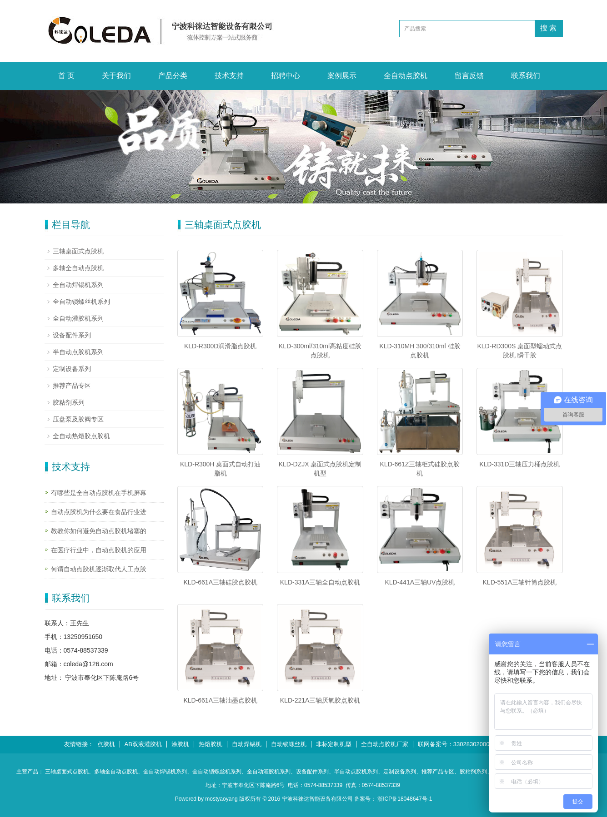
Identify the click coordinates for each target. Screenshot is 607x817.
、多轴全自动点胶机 (113, 771)
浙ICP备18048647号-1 (404, 799)
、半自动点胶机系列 (353, 771)
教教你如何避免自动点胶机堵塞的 (98, 531)
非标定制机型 (333, 744)
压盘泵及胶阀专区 (78, 419)
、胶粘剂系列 (470, 771)
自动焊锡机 (246, 744)
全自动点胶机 (405, 75)
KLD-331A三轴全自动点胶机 (320, 582)
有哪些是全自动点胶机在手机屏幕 (98, 492)
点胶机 (106, 744)
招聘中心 (285, 75)
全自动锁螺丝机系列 (81, 301)
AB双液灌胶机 (143, 744)
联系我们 (525, 75)
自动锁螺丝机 (288, 744)
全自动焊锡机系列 (78, 284)
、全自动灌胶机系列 (266, 771)
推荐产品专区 (72, 385)
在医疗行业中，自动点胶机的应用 (98, 550)
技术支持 (229, 75)
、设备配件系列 (310, 771)
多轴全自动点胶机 (78, 268)
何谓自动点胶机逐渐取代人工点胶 (98, 569)
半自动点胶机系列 (78, 352)
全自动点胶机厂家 (384, 744)
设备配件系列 (72, 335)
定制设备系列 (72, 368)
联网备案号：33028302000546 (458, 744)
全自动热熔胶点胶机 (81, 436)
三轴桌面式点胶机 (78, 251)
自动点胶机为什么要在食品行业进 (98, 511)
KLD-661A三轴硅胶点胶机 (220, 582)
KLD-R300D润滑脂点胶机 (220, 346)
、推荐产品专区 (435, 771)
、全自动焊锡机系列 (162, 771)
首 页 (66, 75)
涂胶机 (180, 744)
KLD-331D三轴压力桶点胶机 (519, 464)
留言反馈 (469, 75)
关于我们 (116, 75)
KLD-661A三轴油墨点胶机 (220, 700)
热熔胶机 (210, 744)
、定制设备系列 (397, 771)
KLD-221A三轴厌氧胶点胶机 (320, 700)
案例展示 (341, 75)
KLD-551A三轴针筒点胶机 (520, 582)
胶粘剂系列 (69, 402)
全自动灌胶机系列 (78, 318)
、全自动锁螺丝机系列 (214, 771)
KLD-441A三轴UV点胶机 (420, 582)
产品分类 (172, 75)
